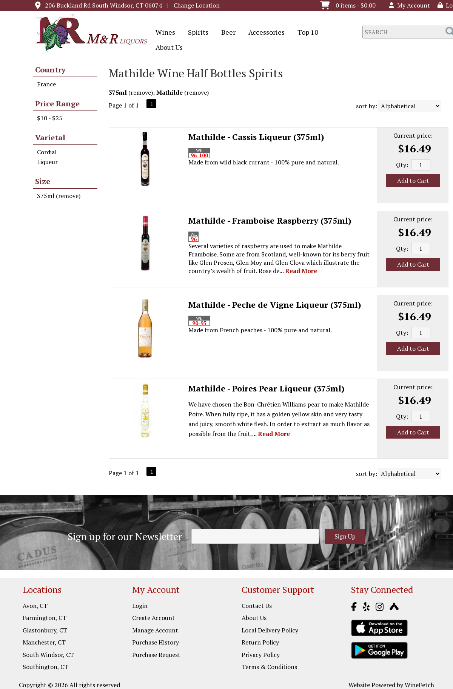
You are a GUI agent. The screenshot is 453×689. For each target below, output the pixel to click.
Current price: (413, 135)
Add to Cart (413, 180)
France (46, 84)
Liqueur (47, 162)
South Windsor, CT (48, 655)
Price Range (57, 103)
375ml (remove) (58, 196)
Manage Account (155, 630)
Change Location (197, 5)
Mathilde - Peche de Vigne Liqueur (274, 304)
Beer (226, 33)
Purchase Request (156, 655)
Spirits (196, 33)
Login (140, 606)
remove (141, 92)
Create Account (153, 618)
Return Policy (260, 642)
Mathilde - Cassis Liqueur (256, 136)
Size (42, 181)
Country (50, 69)
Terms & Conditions (269, 667)
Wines (163, 33)
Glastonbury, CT (45, 630)
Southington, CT (45, 667)
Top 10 (305, 33)
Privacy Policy (261, 655)
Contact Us (257, 606)
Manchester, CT (44, 642)
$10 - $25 (49, 118)
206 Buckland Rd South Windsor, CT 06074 (103, 5)
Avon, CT (35, 606)
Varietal (50, 137)
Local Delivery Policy (270, 630)
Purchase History (155, 642)
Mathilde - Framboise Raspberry (269, 220)
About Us (166, 48)
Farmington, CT (44, 618)
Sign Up (345, 536)
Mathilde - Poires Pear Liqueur (266, 388)
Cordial (47, 152)
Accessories (264, 33)
